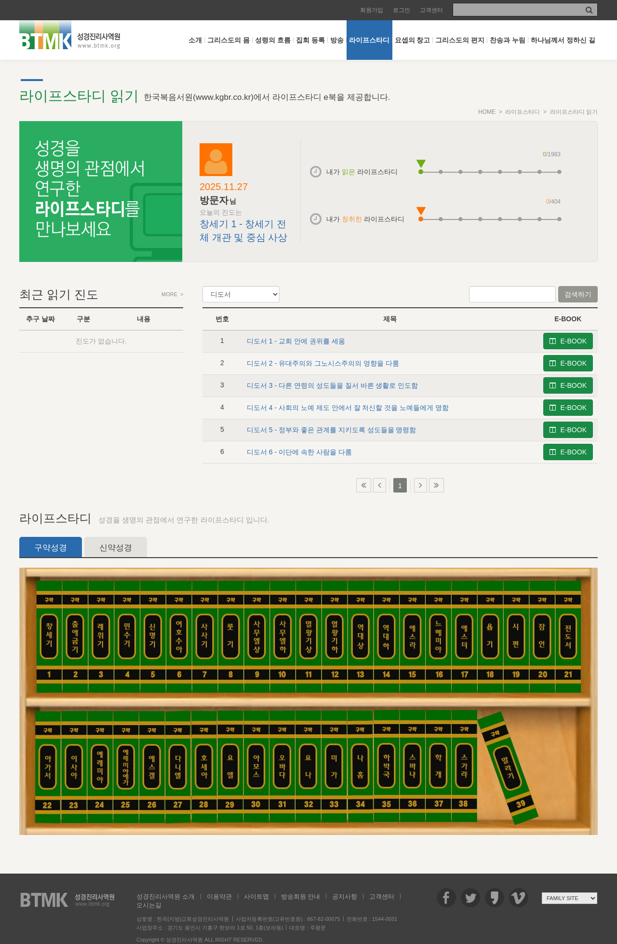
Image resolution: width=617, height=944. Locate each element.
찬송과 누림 (507, 40)
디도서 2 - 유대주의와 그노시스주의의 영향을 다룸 (323, 363)
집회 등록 (310, 40)
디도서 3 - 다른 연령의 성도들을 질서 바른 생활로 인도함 (332, 385)
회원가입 (371, 10)
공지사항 (344, 896)
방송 (337, 40)
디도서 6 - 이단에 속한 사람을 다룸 (299, 452)
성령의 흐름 (273, 40)
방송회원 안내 (301, 896)
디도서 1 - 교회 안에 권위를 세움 (296, 341)
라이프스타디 (369, 40)
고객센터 (431, 10)
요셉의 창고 (412, 40)
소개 (195, 40)
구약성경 (50, 547)
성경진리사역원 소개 (165, 896)
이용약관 (219, 896)
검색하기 (577, 294)
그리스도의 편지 (459, 40)
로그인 (401, 10)
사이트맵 (256, 896)
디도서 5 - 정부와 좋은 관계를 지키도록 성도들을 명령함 (331, 430)
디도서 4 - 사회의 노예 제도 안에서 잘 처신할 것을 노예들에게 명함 (348, 407)
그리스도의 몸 (228, 40)
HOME (487, 112)
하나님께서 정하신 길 (563, 40)
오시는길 (148, 905)
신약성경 (115, 547)
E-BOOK (568, 341)
